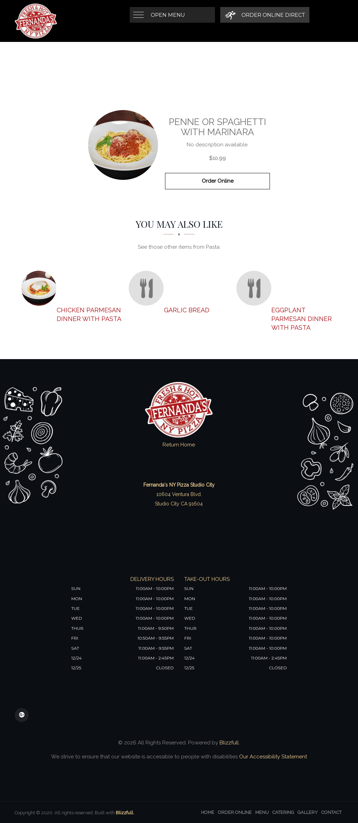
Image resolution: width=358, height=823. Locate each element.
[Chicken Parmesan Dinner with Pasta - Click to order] (40, 288)
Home (207, 812)
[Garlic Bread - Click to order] (148, 288)
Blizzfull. (125, 812)
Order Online (218, 181)
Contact (331, 812)
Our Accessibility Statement (272, 756)
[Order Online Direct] (264, 15)
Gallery (308, 812)
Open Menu (168, 15)
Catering (283, 812)
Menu (262, 812)
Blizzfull (229, 743)
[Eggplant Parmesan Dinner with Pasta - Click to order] (255, 288)
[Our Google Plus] (22, 715)
